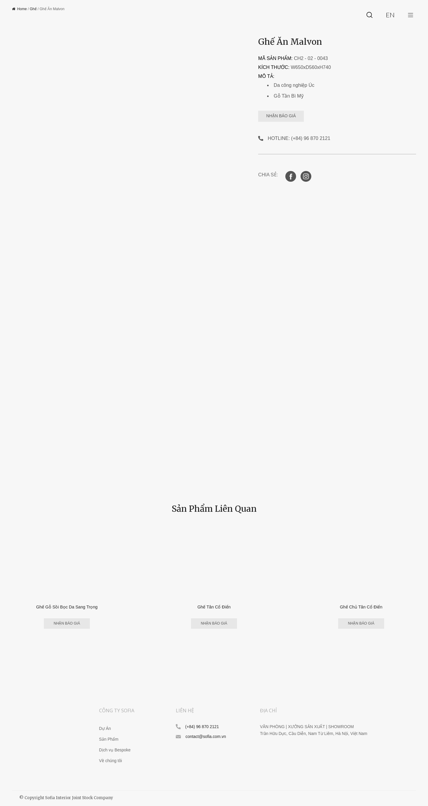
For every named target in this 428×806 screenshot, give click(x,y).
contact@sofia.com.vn (206, 737)
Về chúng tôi (110, 761)
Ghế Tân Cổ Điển (214, 606)
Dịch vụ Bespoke (114, 750)
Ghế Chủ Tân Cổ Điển (361, 606)
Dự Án (105, 729)
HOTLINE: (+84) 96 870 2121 (299, 138)
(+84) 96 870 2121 (202, 727)
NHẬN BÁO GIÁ (288, 116)
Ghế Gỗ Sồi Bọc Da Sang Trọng (66, 606)
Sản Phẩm (108, 739)
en (390, 15)
